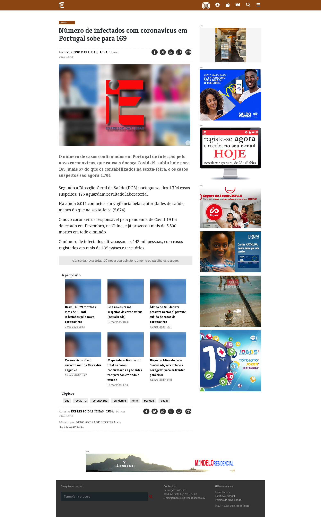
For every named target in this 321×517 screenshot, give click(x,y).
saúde (164, 400)
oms (135, 400)
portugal (149, 400)
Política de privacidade (228, 499)
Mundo (63, 22)
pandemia (119, 400)
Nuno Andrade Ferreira (95, 422)
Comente (141, 260)
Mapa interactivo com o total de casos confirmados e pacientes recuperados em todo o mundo (124, 370)
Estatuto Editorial (225, 496)
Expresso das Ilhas (80, 52)
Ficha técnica (223, 492)
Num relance (224, 486)
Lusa (103, 52)
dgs (67, 400)
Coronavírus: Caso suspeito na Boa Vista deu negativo (83, 365)
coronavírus (99, 400)
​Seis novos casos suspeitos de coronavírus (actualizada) (124, 312)
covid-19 (80, 400)
